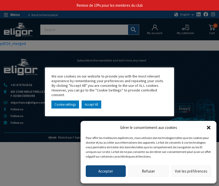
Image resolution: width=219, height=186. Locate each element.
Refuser (148, 171)
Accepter (105, 171)
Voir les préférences (191, 171)
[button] (208, 127)
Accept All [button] (91, 104)
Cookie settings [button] (65, 104)
